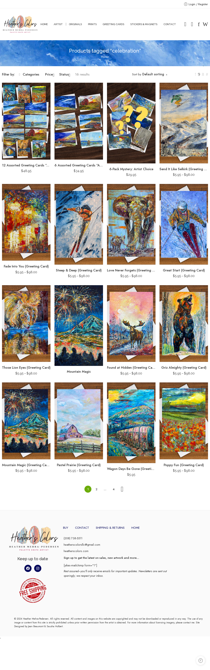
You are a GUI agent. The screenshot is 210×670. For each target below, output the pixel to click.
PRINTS (92, 24)
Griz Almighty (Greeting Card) (183, 367)
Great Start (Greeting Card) (184, 270)
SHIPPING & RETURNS (110, 528)
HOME (44, 24)
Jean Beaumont (36, 626)
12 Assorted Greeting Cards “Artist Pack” (26, 165)
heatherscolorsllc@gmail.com (82, 544)
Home (105, 57)
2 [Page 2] (96, 489)
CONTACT (169, 24)
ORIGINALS (75, 24)
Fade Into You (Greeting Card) (26, 266)
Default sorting (153, 74)
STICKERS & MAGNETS (143, 24)
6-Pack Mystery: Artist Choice (131, 169)
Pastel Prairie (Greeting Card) (79, 465)
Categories (29, 74)
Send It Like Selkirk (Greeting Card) (183, 169)
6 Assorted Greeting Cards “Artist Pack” (78, 165)
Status (64, 74)
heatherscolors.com (76, 551)
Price (49, 74)
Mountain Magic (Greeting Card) (26, 465)
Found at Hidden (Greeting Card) (131, 367)
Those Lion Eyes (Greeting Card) (26, 367)
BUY (65, 528)
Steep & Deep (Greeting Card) (79, 270)
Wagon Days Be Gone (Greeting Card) (131, 468)
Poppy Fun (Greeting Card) (184, 465)
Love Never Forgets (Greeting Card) (131, 270)
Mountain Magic (79, 371)
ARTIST (58, 24)
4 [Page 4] (114, 489)
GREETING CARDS (113, 24)
